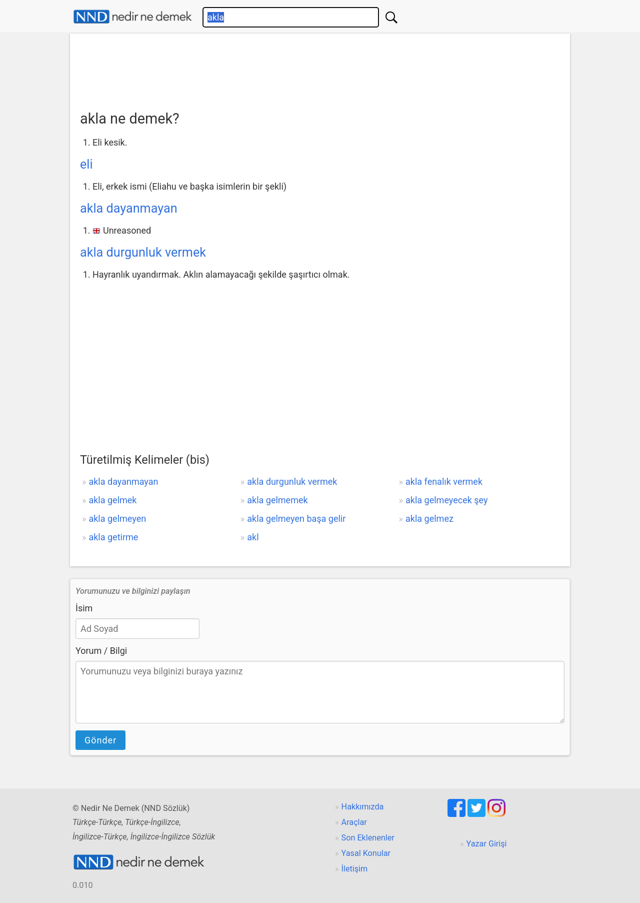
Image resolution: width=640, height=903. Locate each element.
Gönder (100, 740)
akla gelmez (430, 518)
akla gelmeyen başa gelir (296, 518)
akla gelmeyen (117, 518)
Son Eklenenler (368, 837)
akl (252, 537)
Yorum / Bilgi (101, 650)
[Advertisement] (320, 69)
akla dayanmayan (129, 208)
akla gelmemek (277, 500)
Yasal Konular (366, 853)
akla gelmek (112, 500)
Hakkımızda (363, 806)
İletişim (355, 868)
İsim (84, 608)
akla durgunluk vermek (143, 252)
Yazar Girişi (486, 843)
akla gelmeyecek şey (447, 500)
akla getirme (113, 537)
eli (86, 164)
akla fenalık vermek (444, 481)
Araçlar (354, 822)
